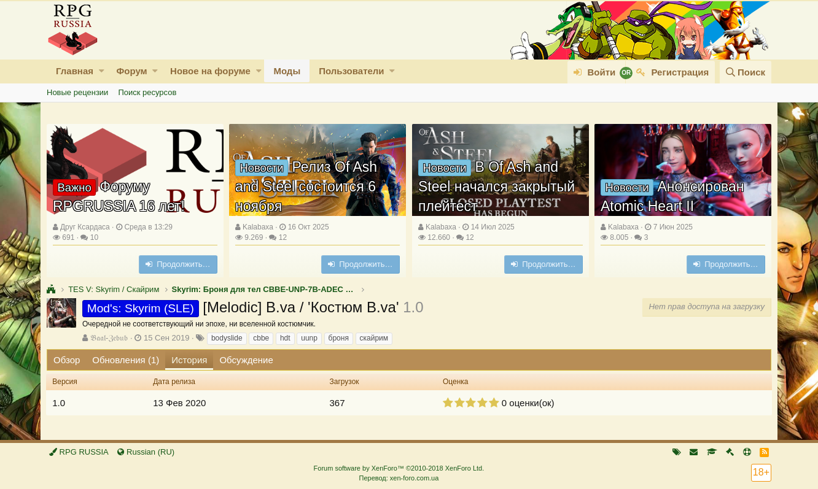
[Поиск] (745, 72)
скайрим (374, 338)
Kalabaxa (258, 227)
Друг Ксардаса (85, 227)
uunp (309, 338)
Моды (286, 71)
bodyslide (227, 338)
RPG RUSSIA (79, 451)
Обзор (66, 360)
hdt (285, 338)
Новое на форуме (210, 71)
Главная (74, 71)
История (189, 360)
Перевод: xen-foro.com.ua (398, 478)
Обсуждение (246, 360)
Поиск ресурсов (147, 92)
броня (339, 338)
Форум (131, 71)
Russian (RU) (145, 451)
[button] (101, 71)
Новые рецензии (77, 92)
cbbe (261, 338)
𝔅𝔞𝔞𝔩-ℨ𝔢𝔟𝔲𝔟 (109, 337)
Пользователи (351, 71)
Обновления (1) (125, 360)
